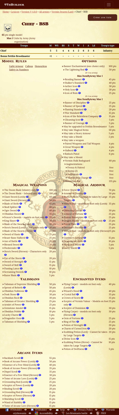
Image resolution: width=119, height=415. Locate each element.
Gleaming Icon (74, 119)
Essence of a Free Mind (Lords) (22, 364)
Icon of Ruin (73, 93)
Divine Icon (71, 338)
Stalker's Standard (76, 82)
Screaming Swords (15, 271)
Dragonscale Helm (75, 241)
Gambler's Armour (75, 237)
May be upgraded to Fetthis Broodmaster (85, 126)
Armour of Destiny (75, 193)
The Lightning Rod (76, 69)
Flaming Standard (75, 109)
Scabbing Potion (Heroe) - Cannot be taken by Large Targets (83, 344)
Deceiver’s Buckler (75, 227)
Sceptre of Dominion (76, 308)
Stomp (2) (72, 170)
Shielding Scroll (14, 398)
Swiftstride (74, 174)
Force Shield (72, 189)
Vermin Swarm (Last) (62, 11)
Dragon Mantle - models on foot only (85, 220)
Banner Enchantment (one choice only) (84, 66)
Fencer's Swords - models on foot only (26, 217)
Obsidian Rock (13, 297)
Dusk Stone (11, 294)
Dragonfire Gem (14, 318)
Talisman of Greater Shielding (21, 301)
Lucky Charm (12, 314)
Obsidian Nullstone (15, 290)
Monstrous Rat (72, 181)
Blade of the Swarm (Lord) (19, 224)
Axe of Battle (12, 241)
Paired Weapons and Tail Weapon (82, 143)
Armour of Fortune (75, 213)
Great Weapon (74, 147)
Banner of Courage (76, 123)
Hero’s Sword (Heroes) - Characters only (25, 253)
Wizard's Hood (73, 290)
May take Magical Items (76, 129)
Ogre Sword (12, 210)
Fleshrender (12, 248)
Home (6, 11)
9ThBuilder (14, 4)
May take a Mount (73, 157)
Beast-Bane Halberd (16, 237)
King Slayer (11, 220)
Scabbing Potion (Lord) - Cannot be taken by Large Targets (85, 333)
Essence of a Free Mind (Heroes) (22, 375)
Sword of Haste (13, 234)
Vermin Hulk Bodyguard (77, 160)
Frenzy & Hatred (76, 167)
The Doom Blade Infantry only (21, 189)
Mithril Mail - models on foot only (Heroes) (86, 232)
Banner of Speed (75, 106)
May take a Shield (73, 136)
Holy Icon (71, 89)
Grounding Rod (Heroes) (18, 392)
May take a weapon (74, 140)
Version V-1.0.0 (29, 11)
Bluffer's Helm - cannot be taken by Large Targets (86, 198)
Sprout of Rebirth (15, 287)
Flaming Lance (13, 268)
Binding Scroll (13, 388)
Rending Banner (75, 79)
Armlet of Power (14, 304)
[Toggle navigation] (108, 5)
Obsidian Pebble (14, 311)
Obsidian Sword (14, 213)
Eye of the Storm (14, 258)
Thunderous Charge (79, 177)
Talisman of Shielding (17, 321)
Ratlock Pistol (72, 153)
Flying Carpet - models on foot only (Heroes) (82, 313)
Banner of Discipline (77, 102)
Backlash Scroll (13, 358)
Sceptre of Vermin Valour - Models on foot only (86, 303)
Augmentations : (74, 164)
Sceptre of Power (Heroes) (19, 395)
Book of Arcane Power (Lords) (21, 361)
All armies (44, 11)
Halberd (70, 150)
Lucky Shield (72, 248)
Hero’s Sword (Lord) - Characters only (25, 227)
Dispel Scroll (12, 371)
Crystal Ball (71, 294)
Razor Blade (12, 275)
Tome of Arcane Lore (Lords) (20, 378)
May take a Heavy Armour (77, 133)
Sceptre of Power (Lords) (18, 385)
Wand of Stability (14, 402)
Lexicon (15, 11)
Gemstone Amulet (15, 308)
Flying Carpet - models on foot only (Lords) (82, 286)
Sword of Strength (15, 261)
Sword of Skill (13, 265)
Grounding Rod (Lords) (17, 381)
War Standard (73, 112)
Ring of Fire (71, 321)
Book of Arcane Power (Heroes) (22, 368)
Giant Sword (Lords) (16, 196)
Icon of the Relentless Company (83, 116)
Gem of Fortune (73, 318)
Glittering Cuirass (75, 210)
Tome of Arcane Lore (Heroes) (21, 405)
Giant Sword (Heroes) (17, 200)
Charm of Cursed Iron (77, 328)
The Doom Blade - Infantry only (22, 193)
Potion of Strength (75, 325)
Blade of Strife (13, 203)
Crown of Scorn (73, 297)
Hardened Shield (74, 244)
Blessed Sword (13, 244)
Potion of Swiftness (75, 349)
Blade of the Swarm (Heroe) (20, 230)
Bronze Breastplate (75, 217)
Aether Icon (72, 86)
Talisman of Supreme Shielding (22, 284)
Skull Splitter (12, 207)
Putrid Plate (71, 224)
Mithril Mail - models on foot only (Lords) (85, 205)
